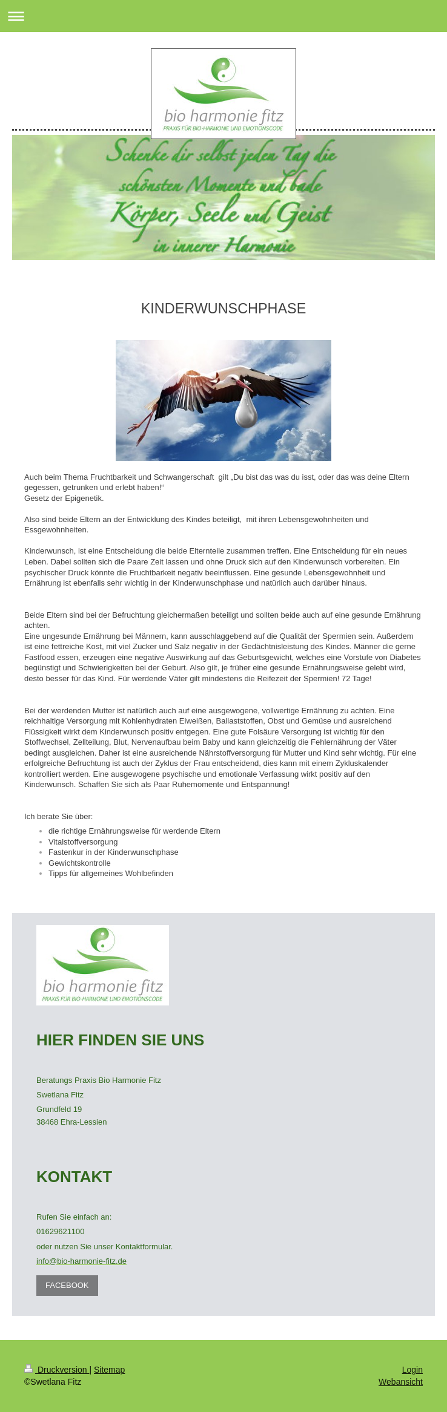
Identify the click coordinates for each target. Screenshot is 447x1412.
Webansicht (401, 1382)
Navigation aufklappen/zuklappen (223, 16)
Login (412, 1369)
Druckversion (56, 1369)
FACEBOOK (67, 1285)
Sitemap (109, 1369)
